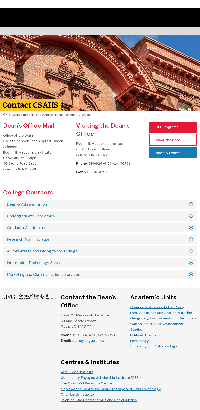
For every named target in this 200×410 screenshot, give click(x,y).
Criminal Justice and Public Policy (157, 307)
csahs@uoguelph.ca (88, 340)
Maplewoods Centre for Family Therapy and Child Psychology (111, 389)
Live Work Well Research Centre (86, 383)
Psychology (139, 340)
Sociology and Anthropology (153, 346)
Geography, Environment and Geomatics (163, 318)
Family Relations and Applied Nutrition (161, 312)
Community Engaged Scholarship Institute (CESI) (101, 377)
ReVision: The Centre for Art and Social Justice (99, 400)
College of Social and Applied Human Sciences (44, 115)
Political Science (143, 335)
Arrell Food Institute (77, 372)
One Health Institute (77, 394)
